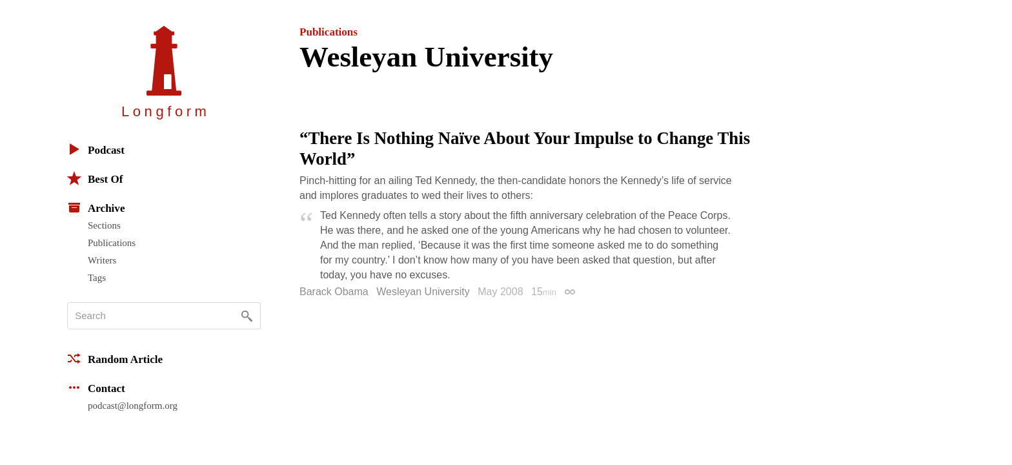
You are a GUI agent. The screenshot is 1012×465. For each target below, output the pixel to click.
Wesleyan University (423, 291)
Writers (102, 260)
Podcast (96, 149)
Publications (112, 243)
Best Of (95, 178)
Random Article (115, 358)
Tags (97, 278)
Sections (104, 225)
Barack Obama (334, 291)
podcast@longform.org (132, 405)
